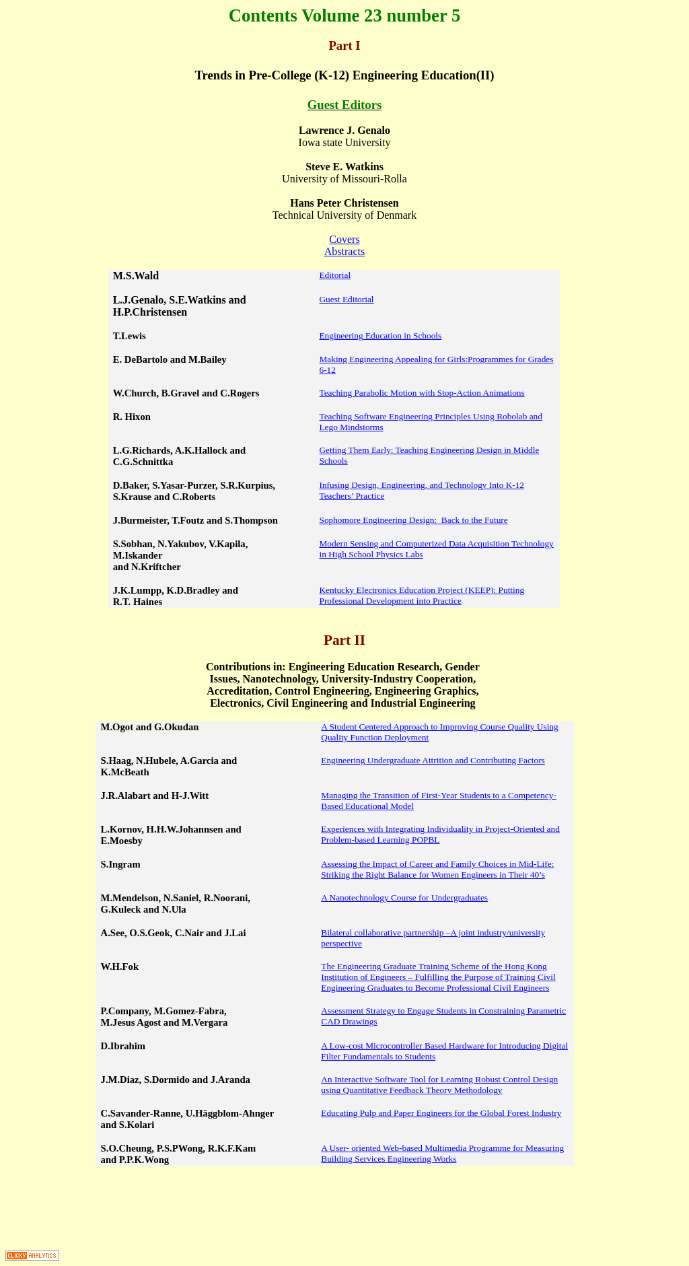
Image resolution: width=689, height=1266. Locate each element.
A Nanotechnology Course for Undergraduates (404, 897)
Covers (344, 239)
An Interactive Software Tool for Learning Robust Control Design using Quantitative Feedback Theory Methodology (439, 1084)
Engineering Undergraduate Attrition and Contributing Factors (433, 760)
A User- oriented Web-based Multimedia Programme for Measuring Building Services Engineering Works (442, 1153)
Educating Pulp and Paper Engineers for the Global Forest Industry (441, 1113)
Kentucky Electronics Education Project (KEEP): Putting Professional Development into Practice (421, 595)
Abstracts (344, 251)
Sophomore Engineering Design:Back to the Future (413, 520)
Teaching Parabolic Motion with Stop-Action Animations (421, 393)
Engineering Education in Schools (380, 335)
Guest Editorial (346, 299)
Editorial (335, 275)
